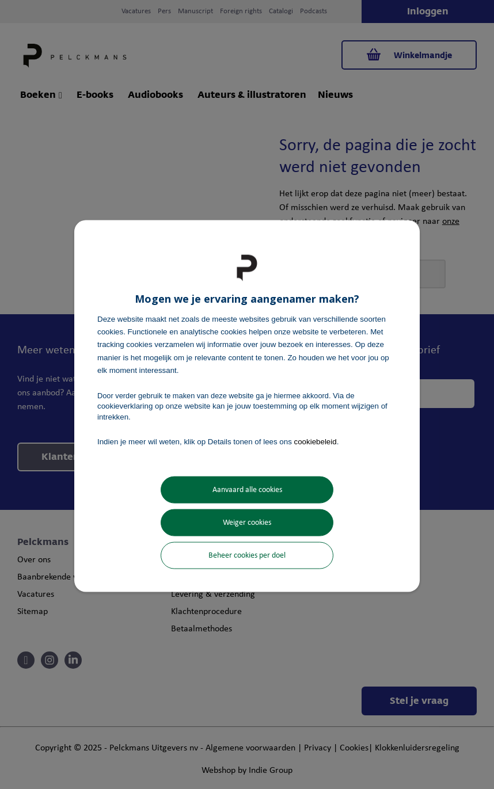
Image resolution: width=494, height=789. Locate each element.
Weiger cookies (247, 523)
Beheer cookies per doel (247, 555)
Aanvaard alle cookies (247, 490)
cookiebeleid (315, 441)
